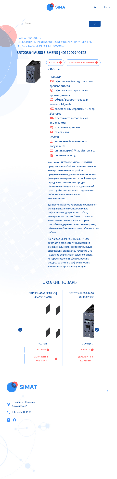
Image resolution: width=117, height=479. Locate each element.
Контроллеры (77, 434)
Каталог (34, 38)
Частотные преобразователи (87, 441)
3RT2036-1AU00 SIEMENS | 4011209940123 (41, 46)
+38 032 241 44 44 (19, 412)
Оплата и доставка (19, 455)
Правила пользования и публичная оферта (84, 414)
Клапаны (75, 469)
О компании (15, 448)
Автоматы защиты (81, 448)
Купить (53, 62)
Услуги (11, 441)
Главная (22, 38)
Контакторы (77, 455)
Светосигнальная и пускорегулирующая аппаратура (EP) (54, 42)
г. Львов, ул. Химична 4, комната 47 (21, 404)
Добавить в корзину (81, 62)
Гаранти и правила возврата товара (87, 404)
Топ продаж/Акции (19, 462)
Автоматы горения (81, 462)
